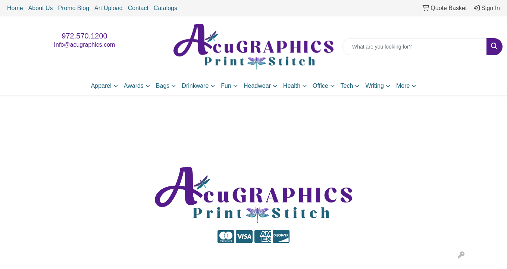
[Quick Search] (414, 46)
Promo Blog (74, 8)
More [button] (403, 86)
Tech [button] (347, 86)
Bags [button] (162, 86)
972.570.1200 (84, 36)
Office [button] (320, 86)
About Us (40, 8)
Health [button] (291, 86)
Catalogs (165, 8)
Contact (138, 8)
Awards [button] (134, 86)
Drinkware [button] (195, 86)
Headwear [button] (257, 86)
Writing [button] (374, 86)
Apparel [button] (101, 86)
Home (15, 8)
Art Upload (108, 8)
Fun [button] (226, 86)
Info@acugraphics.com (84, 44)
